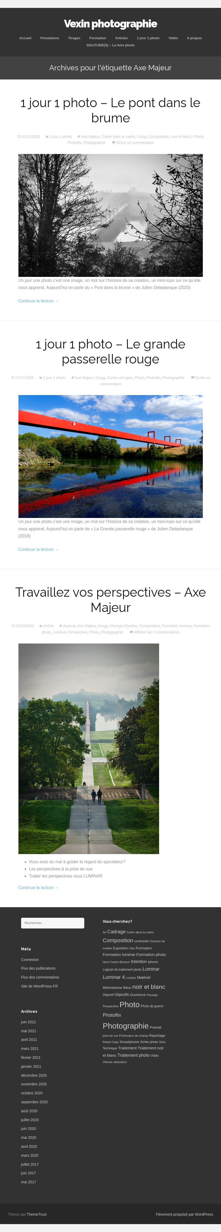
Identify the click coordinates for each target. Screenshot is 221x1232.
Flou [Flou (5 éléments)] (132, 948)
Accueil (25, 38)
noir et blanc (181, 136)
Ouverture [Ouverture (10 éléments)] (138, 995)
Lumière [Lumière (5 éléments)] (131, 977)
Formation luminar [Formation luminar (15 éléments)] (119, 954)
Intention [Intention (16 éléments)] (139, 961)
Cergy (141, 136)
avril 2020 (29, 1146)
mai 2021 (28, 1031)
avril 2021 (29, 1040)
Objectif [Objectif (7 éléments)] (108, 995)
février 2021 (31, 1057)
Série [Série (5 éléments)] (162, 1042)
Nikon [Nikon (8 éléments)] (127, 988)
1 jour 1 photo (148, 38)
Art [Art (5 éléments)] (104, 932)
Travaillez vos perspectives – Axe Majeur (110, 600)
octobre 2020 (32, 1093)
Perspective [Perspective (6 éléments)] (111, 1006)
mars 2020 (29, 1155)
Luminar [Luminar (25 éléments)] (151, 969)
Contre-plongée (120, 378)
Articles (121, 38)
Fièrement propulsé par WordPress (184, 1214)
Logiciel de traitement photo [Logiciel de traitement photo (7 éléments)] (122, 969)
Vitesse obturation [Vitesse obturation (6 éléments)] (115, 1062)
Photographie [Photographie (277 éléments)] (126, 1025)
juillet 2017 (30, 1164)
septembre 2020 (34, 1102)
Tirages (74, 38)
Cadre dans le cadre (118, 136)
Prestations (50, 38)
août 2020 (29, 1111)
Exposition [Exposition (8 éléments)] (120, 948)
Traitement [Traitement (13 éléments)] (127, 1048)
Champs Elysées (123, 626)
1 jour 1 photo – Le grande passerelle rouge (110, 352)
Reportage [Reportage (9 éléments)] (157, 1036)
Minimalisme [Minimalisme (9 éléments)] (112, 988)
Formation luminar (176, 626)
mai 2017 (28, 1182)
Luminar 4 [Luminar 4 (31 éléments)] (114, 977)
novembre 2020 (34, 1084)
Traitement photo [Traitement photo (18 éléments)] (133, 1055)
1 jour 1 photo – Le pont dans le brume (110, 110)
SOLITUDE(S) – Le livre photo (110, 45)
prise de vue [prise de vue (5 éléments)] (110, 1035)
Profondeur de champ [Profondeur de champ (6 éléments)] (133, 1035)
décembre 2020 (34, 1075)
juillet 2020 (30, 1120)
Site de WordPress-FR (39, 986)
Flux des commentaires (40, 977)
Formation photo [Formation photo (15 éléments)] (151, 954)
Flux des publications (38, 968)
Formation (97, 38)
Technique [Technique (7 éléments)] (110, 1048)
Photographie (94, 143)
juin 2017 (28, 1173)
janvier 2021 (31, 1066)
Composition (159, 136)
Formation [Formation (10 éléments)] (144, 948)
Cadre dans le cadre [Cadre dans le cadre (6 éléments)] (140, 932)
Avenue (69, 626)
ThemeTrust (36, 1214)
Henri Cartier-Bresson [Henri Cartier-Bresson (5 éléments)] (116, 962)
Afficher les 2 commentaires (156, 632)
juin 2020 (28, 1128)
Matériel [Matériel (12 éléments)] (143, 977)
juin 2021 (28, 1022)
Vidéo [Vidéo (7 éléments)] (155, 1056)
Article (48, 626)
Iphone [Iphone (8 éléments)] (153, 962)
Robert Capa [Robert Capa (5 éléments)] (111, 1042)
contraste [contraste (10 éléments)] (141, 941)
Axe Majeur (90, 136)
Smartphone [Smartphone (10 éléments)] (129, 1042)
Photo (198, 136)
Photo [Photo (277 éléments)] (130, 1004)
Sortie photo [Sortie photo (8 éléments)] (149, 1042)
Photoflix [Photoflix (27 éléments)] (112, 1015)
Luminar (59, 632)
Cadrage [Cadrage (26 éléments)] (116, 931)
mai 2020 (28, 1137)
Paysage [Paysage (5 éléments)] (152, 994)
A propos (194, 38)
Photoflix (74, 143)
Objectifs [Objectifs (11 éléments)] (122, 994)
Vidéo (173, 38)
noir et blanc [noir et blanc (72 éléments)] (148, 986)
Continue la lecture (38, 301)
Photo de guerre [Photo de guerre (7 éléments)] (152, 1006)
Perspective (77, 632)
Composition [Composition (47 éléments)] (118, 940)
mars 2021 (29, 1048)
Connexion (30, 959)
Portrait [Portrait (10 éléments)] (155, 1027)
